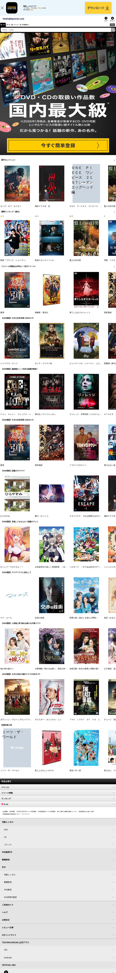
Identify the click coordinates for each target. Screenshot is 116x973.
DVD (4, 27)
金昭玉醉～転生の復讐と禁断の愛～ (84, 671)
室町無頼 (108, 315)
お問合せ (6, 922)
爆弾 (2, 315)
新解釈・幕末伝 (41, 315)
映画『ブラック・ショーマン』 (13, 263)
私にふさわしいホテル (44, 773)
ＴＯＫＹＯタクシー (78, 468)
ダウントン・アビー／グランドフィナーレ (18, 722)
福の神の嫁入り (7, 671)
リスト (106, 23)
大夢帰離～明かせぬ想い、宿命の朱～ (51, 671)
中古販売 (8, 892)
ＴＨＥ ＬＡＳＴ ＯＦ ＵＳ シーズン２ (88, 722)
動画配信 (6, 862)
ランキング (58, 801)
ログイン (112, 23)
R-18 (58, 807)
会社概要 (5, 814)
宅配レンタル (9, 877)
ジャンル (58, 790)
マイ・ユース (6, 621)
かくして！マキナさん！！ (11, 570)
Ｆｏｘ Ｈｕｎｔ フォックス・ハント (17, 417)
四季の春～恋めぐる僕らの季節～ (83, 621)
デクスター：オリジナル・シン (48, 722)
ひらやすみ (5, 519)
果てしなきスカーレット (79, 315)
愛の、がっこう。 (42, 519)
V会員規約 (12, 814)
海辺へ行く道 (75, 773)
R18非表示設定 (10, 900)
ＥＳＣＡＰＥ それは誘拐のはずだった (86, 519)
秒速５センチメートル (44, 263)
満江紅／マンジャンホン (45, 417)
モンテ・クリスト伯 (43, 366)
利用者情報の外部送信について (11, 817)
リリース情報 (58, 795)
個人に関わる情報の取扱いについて (67, 814)
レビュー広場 (7, 930)
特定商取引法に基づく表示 (86, 814)
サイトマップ (25, 817)
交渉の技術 (39, 621)
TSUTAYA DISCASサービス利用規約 (26, 814)
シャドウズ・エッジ (8, 366)
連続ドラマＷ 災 (42, 209)
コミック (20, 27)
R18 (112, 27)
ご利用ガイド (7, 907)
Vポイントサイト (9, 937)
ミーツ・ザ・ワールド (9, 773)
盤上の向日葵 (109, 209)
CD (12, 27)
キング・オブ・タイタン (10, 209)
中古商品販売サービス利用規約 (47, 814)
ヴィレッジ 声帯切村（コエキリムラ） (86, 417)
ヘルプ (5, 915)
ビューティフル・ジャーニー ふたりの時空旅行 (90, 366)
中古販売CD (31, 27)
